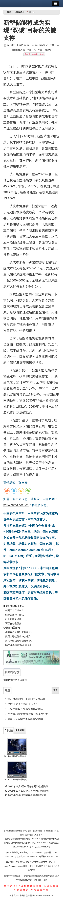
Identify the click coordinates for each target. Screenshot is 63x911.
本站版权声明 (40, 890)
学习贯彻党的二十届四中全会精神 (26, 698)
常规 (42, 54)
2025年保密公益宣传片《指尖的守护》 (29, 714)
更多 (55, 690)
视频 (8, 730)
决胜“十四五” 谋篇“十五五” (22, 704)
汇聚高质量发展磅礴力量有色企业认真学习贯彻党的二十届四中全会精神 (15, 619)
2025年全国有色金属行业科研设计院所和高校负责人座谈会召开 (19, 645)
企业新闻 (20, 730)
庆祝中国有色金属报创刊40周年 (25, 709)
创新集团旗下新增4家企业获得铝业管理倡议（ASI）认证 (15, 614)
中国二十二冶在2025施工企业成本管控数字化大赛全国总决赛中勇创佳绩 (15, 610)
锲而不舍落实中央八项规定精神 (25, 719)
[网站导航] (27, 830)
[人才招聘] (38, 834)
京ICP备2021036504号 (40, 847)
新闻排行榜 (11, 672)
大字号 (27, 54)
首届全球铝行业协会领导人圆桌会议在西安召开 (19, 640)
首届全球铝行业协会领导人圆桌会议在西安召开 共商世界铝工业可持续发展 (19, 636)
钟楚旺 (48, 49)
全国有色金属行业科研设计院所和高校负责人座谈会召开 (19, 632)
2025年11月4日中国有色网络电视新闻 (17, 756)
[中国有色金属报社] (13, 830)
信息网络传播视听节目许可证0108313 (21, 839)
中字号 (35, 54)
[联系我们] (38, 830)
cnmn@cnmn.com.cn (13, 866)
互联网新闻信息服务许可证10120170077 (29, 843)
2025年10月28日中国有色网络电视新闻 (17, 779)
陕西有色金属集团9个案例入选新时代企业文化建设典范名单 (15, 623)
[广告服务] (48, 830)
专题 (7, 690)
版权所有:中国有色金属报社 (23, 886)
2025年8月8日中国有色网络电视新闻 (26, 795)
